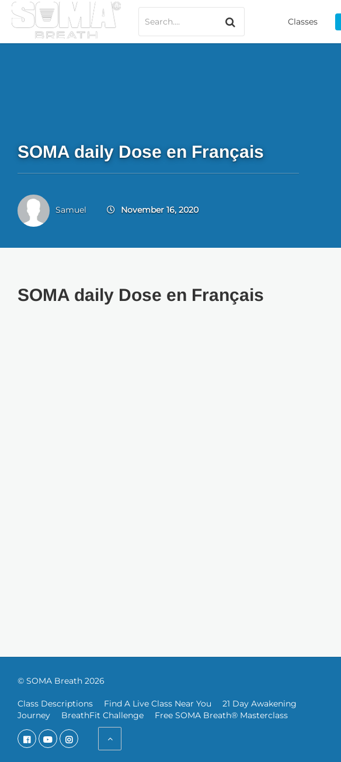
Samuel (70, 210)
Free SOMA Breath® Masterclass (221, 715)
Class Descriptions (55, 703)
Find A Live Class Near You (157, 703)
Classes (303, 21)
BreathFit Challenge (102, 715)
